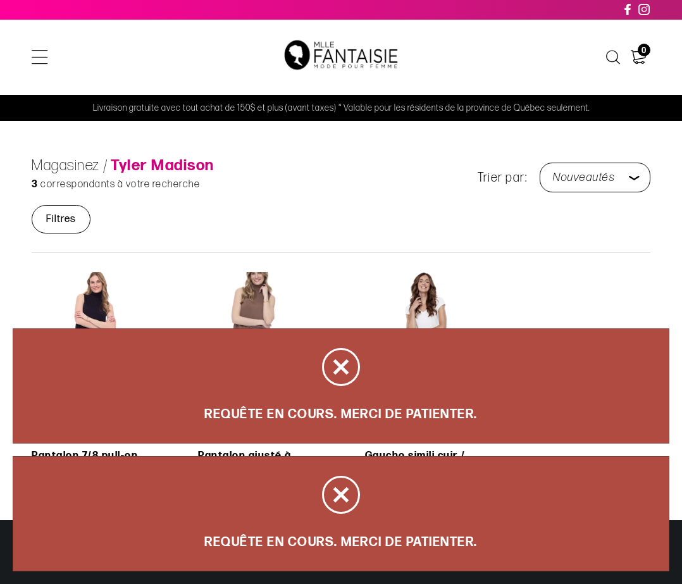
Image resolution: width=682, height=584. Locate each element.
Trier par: (502, 177)
